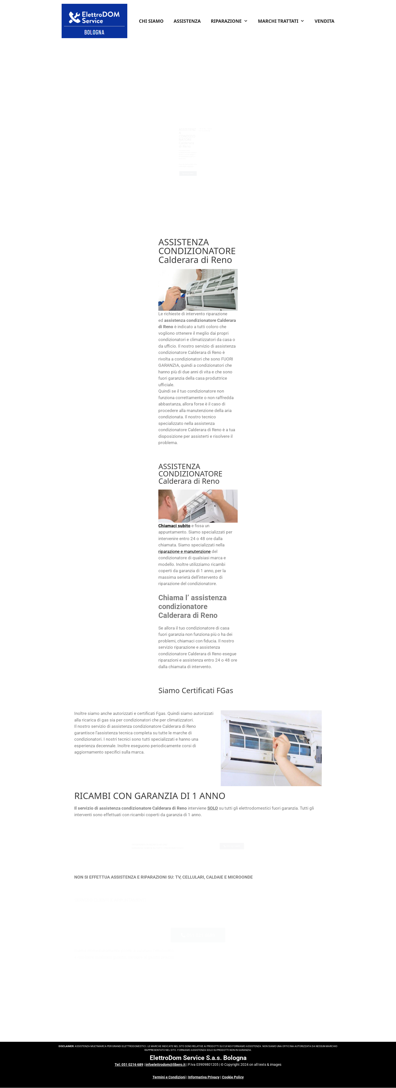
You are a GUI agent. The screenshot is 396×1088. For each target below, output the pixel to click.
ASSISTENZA (187, 21)
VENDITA (324, 21)
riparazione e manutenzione (184, 551)
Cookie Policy (233, 1077)
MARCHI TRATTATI (283, 21)
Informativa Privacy (203, 1077)
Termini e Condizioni (169, 1077)
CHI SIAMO (151, 21)
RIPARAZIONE (232, 21)
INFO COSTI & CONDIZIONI (224, 106)
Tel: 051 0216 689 (129, 1064)
